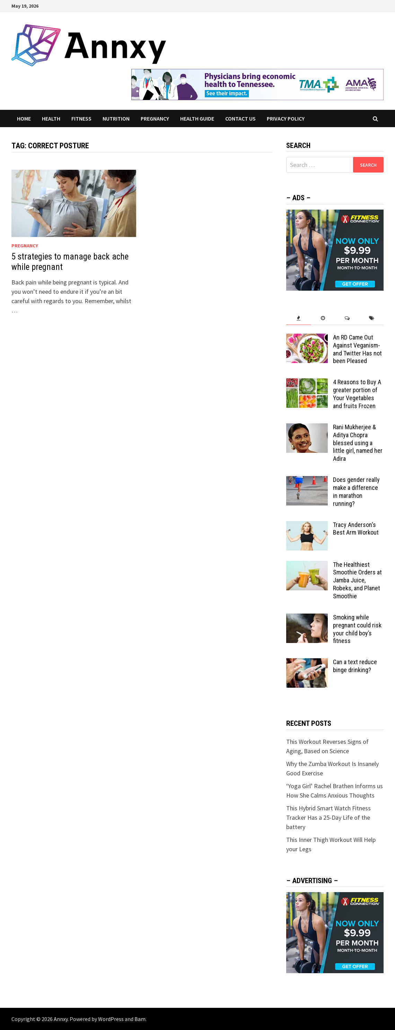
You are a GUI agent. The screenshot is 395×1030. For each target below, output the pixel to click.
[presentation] (298, 318)
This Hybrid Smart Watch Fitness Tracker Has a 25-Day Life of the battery (328, 817)
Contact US (240, 118)
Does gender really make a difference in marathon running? (356, 491)
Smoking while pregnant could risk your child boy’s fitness (357, 629)
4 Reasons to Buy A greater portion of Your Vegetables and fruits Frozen (357, 394)
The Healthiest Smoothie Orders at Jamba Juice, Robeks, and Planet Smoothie (357, 580)
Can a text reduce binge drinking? (355, 666)
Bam (140, 1018)
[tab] (298, 318)
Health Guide (197, 118)
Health (51, 118)
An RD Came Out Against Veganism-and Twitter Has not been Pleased (357, 349)
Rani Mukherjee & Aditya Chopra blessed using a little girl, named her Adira (358, 442)
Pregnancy (155, 118)
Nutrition (116, 118)
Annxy (61, 1018)
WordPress (111, 1018)
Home (24, 118)
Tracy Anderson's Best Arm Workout (356, 528)
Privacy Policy (286, 118)
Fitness (81, 118)
